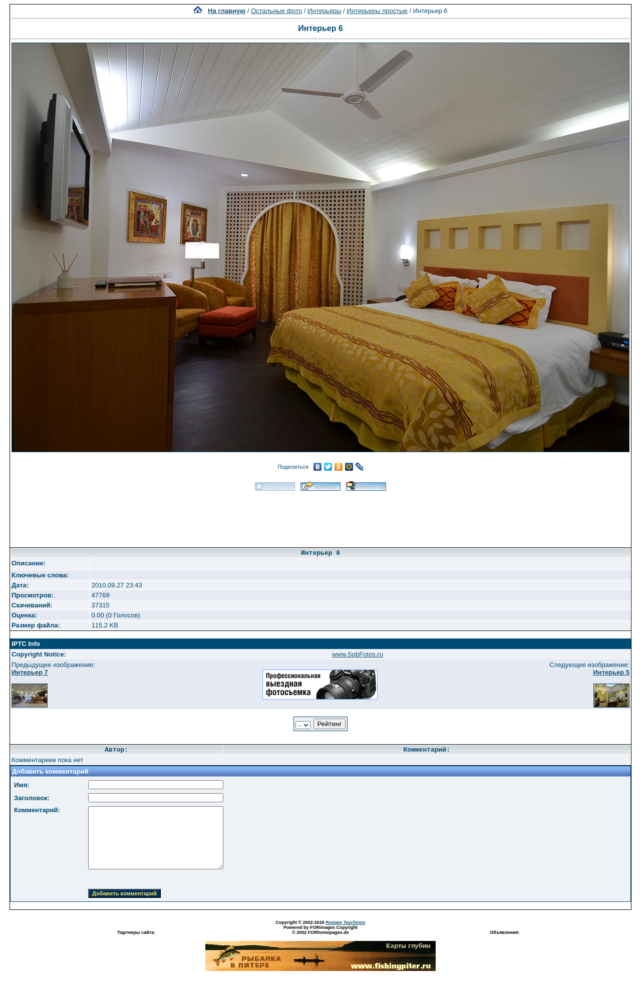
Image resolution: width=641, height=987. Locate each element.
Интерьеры (324, 11)
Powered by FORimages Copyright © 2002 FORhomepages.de (320, 930)
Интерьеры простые (377, 11)
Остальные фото (276, 11)
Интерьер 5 (611, 672)
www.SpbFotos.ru (357, 654)
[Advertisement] (320, 515)
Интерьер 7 (30, 672)
